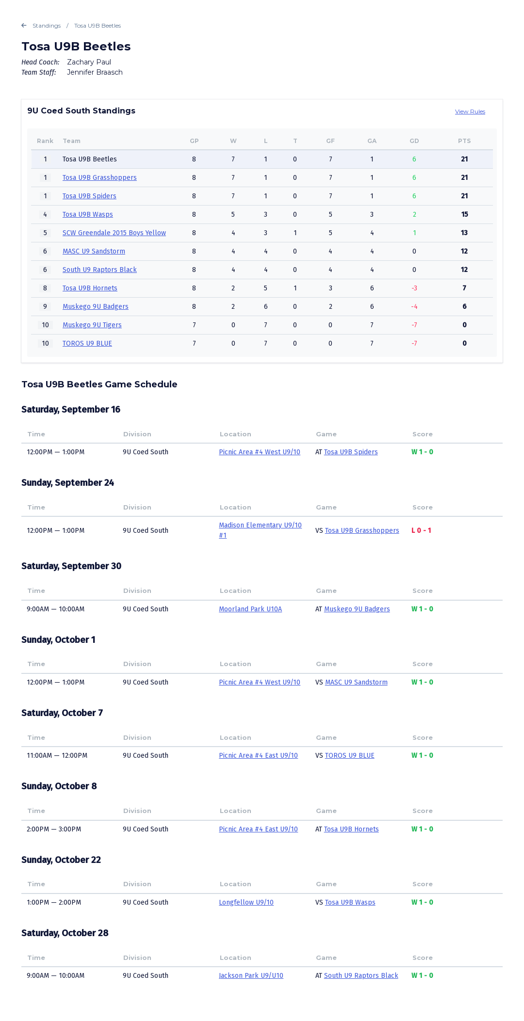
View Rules (470, 111)
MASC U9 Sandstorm (94, 251)
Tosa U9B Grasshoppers (100, 178)
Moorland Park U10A (250, 609)
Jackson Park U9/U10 (251, 976)
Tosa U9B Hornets (90, 288)
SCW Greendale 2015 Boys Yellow (114, 233)
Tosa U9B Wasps (88, 214)
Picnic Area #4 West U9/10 (259, 452)
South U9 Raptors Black (100, 270)
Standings (41, 25)
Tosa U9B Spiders (89, 196)
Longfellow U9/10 (246, 902)
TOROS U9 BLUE (87, 343)
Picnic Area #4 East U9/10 (258, 755)
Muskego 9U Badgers (96, 307)
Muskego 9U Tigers (92, 325)
